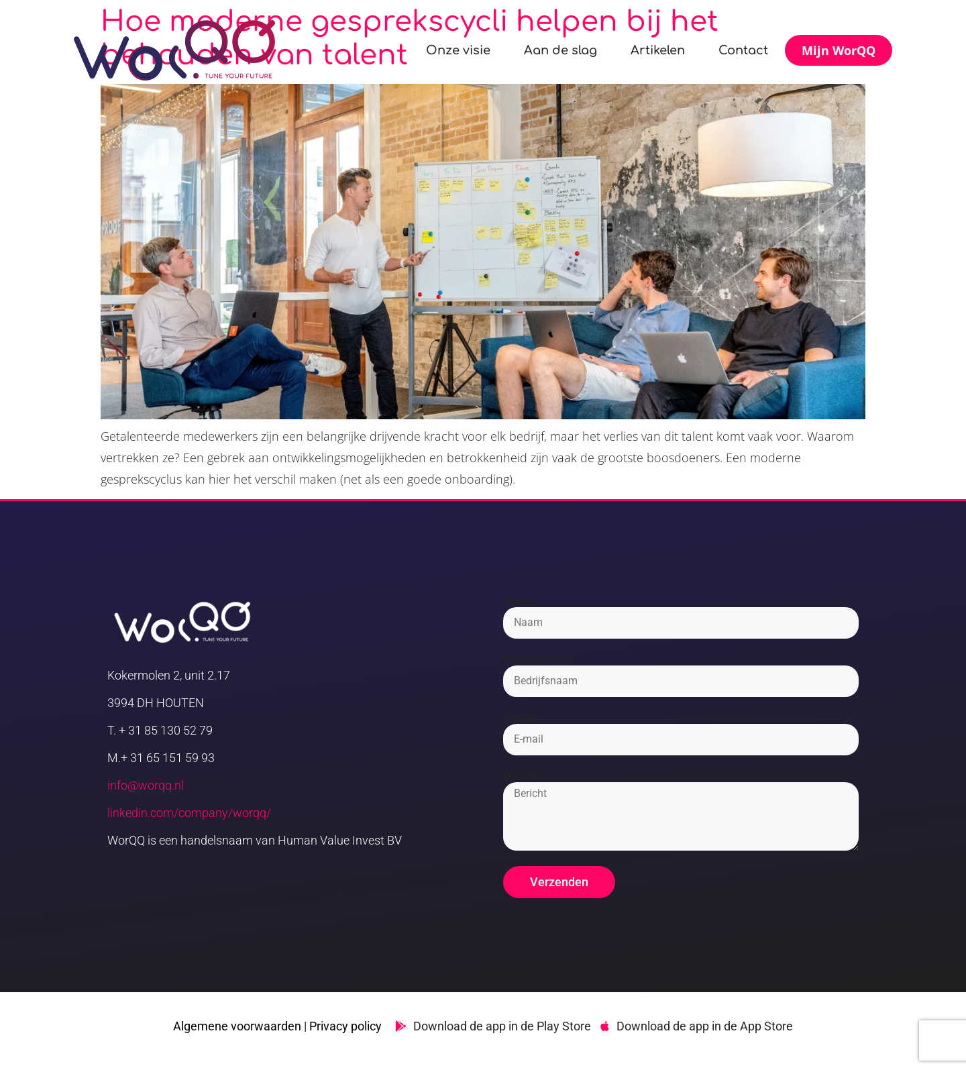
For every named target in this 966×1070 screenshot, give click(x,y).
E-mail (519, 718)
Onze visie (458, 50)
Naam (519, 601)
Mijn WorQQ (838, 50)
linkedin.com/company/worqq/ (189, 813)
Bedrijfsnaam (538, 659)
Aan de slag (560, 50)
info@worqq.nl (145, 785)
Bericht (522, 776)
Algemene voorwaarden (237, 1026)
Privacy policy (345, 1026)
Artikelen (658, 50)
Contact (743, 50)
